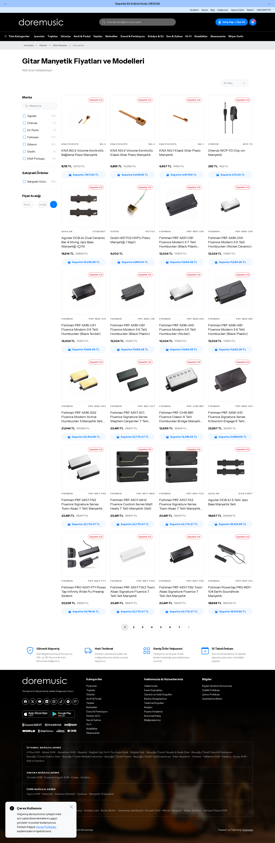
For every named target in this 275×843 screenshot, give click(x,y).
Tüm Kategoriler (17, 36)
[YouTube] (39, 701)
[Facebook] (25, 701)
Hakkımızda (150, 685)
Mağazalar (223, 10)
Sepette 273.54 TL (230, 174)
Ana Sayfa (29, 45)
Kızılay (74, 777)
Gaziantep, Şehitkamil (130, 810)
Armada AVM (34, 777)
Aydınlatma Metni (212, 698)
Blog (213, 10)
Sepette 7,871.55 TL (84, 174)
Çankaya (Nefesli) (65, 793)
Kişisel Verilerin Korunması (217, 685)
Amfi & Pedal (82, 36)
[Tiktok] (61, 701)
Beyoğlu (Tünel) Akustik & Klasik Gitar (168, 752)
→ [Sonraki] (269, 3)
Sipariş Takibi (237, 10)
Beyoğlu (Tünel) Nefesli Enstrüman (82, 756)
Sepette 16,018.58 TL (84, 262)
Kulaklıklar (201, 36)
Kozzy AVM (239, 756)
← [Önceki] (5, 3)
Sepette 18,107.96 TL (230, 611)
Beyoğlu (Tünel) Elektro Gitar (43, 756)
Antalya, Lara (91, 810)
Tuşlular (52, 36)
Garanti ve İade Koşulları (158, 694)
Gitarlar (66, 36)
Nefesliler (111, 36)
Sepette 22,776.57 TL (133, 436)
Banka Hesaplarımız (155, 698)
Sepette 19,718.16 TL (83, 611)
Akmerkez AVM (66, 752)
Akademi (194, 10)
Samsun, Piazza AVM (215, 810)
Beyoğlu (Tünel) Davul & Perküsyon (212, 752)
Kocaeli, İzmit (152, 810)
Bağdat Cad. (137, 752)
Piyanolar (38, 36)
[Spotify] (68, 701)
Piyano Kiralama (153, 711)
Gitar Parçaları (60, 45)
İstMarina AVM (211, 756)
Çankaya (82, 793)
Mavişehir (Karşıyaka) (101, 793)
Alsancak (47, 793)
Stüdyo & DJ (155, 36)
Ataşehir (82, 752)
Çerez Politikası (211, 694)
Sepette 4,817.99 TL (181, 174)
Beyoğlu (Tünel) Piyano (118, 756)
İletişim (250, 10)
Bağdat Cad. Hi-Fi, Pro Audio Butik (108, 752)
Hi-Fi (188, 36)
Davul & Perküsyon (133, 36)
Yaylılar (97, 36)
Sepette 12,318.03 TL (181, 436)
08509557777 (264, 10)
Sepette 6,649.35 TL (132, 174)
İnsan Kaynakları (153, 690)
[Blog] (75, 701)
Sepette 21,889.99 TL (230, 436)
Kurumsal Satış (152, 715)
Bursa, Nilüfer (108, 810)
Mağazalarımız (152, 720)
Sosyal (205, 10)
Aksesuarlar (218, 36)
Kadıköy (226, 756)
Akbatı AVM (48, 752)
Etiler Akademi (181, 756)
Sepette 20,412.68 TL (84, 436)
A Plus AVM (33, 752)
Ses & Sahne (174, 36)
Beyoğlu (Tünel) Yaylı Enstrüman (152, 756)
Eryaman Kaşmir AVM (56, 777)
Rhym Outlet (237, 36)
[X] (32, 701)
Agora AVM (33, 793)
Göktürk (196, 756)
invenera (248, 829)
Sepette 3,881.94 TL (132, 262)
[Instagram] (54, 701)
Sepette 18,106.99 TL (231, 524)
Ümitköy (85, 777)
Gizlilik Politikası (211, 690)
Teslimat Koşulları (154, 703)
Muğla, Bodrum (192, 810)
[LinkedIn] (47, 701)
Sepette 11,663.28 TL (181, 262)
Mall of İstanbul (35, 760)
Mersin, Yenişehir (172, 810)
